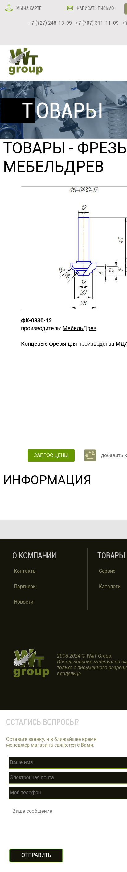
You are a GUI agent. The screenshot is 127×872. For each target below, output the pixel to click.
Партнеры (25, 586)
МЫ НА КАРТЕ (28, 8)
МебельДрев (79, 328)
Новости (23, 602)
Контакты (25, 571)
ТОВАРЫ (34, 148)
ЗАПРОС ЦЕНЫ (51, 455)
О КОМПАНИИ (34, 555)
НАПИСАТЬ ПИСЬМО (95, 8)
